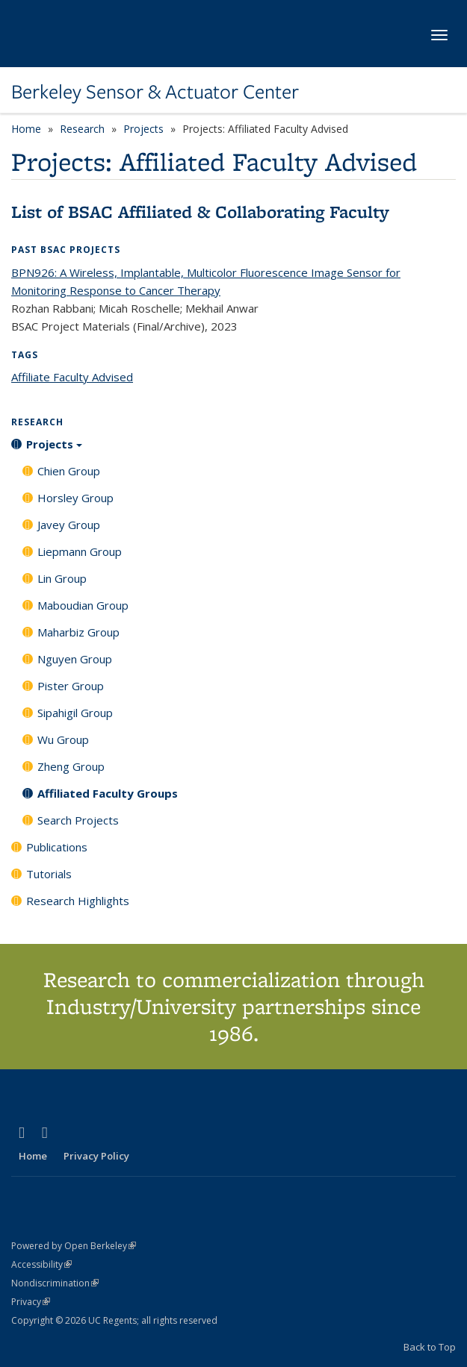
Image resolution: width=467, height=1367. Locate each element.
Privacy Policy (96, 1156)
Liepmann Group (79, 551)
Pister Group (70, 685)
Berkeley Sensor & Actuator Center (155, 91)
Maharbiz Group (78, 632)
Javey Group (68, 524)
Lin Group (62, 578)
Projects (143, 129)
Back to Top (429, 1347)
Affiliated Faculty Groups (107, 793)
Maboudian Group (83, 605)
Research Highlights (77, 900)
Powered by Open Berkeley (73, 1245)
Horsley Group (75, 497)
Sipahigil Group (75, 712)
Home (26, 129)
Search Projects (78, 820)
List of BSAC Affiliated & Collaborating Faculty (200, 211)
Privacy (30, 1301)
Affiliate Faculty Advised (72, 376)
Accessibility (41, 1264)
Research (82, 129)
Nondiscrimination (55, 1283)
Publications (56, 846)
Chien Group (68, 470)
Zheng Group (71, 766)
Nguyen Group (74, 658)
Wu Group (63, 739)
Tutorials (49, 873)
